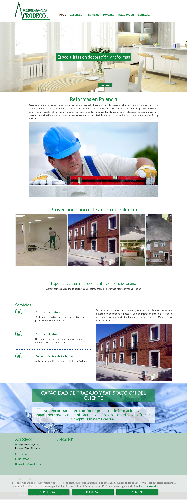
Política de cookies (148, 486)
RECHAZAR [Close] (92, 492)
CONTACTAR (144, 15)
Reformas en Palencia (93, 99)
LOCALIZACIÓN (126, 15)
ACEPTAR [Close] (137, 492)
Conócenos (144, 85)
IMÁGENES (108, 15)
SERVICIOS (93, 15)
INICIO (62, 15)
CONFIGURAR (48, 492)
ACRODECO (77, 15)
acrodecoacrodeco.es (29, 464)
